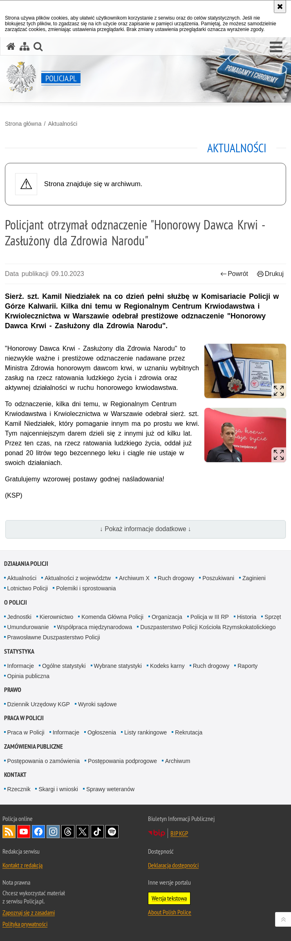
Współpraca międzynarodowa (94, 627)
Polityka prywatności (24, 924)
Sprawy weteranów (110, 789)
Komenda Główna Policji (112, 617)
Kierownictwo (56, 617)
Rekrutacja (188, 732)
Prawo (12, 689)
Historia (246, 617)
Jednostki (19, 617)
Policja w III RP (209, 617)
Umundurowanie (28, 627)
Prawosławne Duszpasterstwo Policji (53, 637)
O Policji (15, 602)
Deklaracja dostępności (173, 865)
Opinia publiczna (28, 676)
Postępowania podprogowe (122, 761)
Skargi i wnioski (58, 789)
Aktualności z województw (78, 578)
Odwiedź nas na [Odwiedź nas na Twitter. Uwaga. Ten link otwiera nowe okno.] (82, 831)
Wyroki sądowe (97, 704)
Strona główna (23, 123)
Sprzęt (272, 617)
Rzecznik (19, 789)
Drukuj (270, 273)
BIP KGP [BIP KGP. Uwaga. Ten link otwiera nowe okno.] (179, 833)
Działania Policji (26, 563)
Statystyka (19, 651)
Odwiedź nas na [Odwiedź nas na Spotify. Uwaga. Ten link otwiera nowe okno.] (112, 831)
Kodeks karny (167, 666)
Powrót (234, 273)
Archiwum (177, 761)
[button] (276, 47)
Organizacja (167, 617)
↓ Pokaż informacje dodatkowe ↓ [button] (145, 528)
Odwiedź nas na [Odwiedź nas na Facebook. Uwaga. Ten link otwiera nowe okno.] (38, 831)
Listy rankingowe (145, 732)
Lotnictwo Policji (27, 588)
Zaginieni (254, 578)
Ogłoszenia (101, 732)
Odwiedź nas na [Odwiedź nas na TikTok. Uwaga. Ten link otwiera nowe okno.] (97, 831)
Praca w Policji (24, 718)
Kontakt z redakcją (22, 865)
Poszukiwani (218, 578)
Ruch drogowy (176, 578)
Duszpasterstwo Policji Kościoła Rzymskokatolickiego (207, 627)
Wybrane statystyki (118, 666)
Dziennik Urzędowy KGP (38, 704)
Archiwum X (134, 578)
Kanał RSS (9, 831)
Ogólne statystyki (64, 666)
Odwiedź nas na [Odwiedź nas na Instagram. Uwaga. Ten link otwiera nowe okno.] (53, 831)
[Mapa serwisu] (24, 46)
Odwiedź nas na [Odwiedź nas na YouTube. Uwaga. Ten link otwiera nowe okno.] (23, 831)
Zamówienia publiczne (33, 746)
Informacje (20, 666)
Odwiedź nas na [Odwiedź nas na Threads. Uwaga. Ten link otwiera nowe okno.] (67, 831)
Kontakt (15, 774)
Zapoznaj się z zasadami (28, 912)
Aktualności (62, 123)
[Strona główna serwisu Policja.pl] (11, 46)
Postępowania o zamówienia (43, 761)
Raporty (247, 666)
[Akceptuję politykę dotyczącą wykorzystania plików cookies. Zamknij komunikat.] (280, 6)
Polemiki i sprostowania (86, 588)
